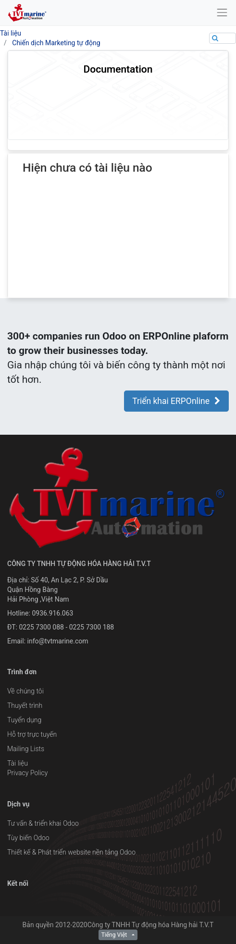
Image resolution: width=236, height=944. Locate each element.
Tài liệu (10, 33)
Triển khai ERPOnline (176, 401)
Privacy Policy (27, 773)
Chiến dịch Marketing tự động (56, 43)
